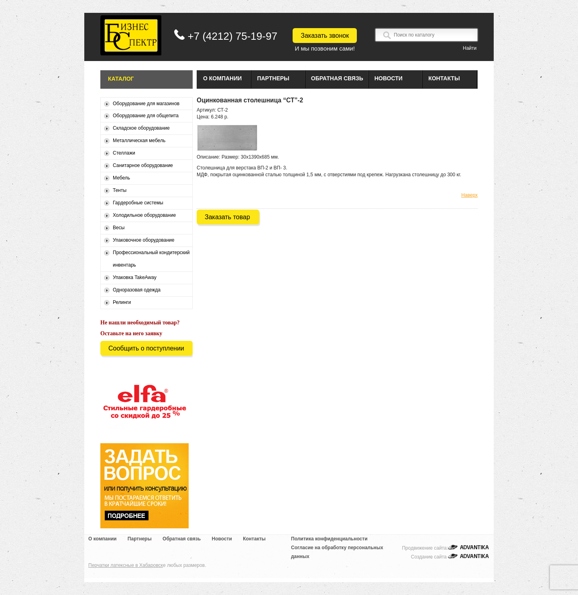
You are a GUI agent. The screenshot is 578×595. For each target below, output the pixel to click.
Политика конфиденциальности (329, 539)
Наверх (469, 195)
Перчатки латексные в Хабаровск (125, 565)
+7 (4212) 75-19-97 (232, 36)
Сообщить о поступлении (146, 348)
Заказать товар (227, 217)
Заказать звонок (325, 35)
